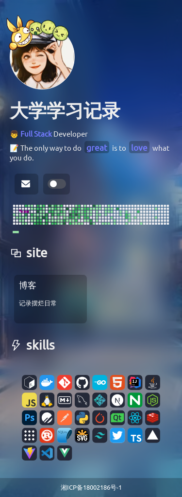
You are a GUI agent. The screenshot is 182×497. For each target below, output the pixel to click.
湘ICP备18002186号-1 (91, 487)
